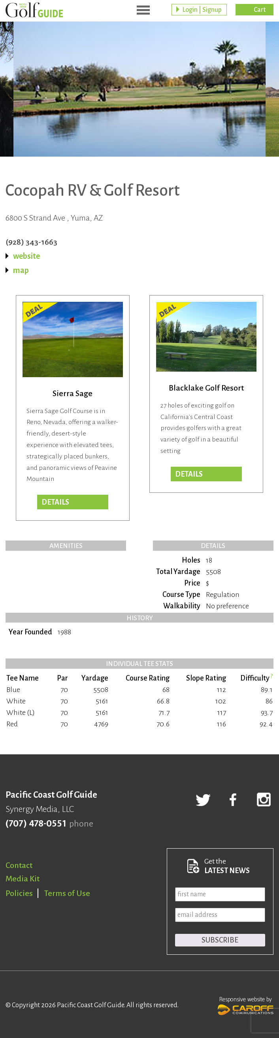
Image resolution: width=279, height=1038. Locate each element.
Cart (260, 9)
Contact (19, 865)
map (21, 270)
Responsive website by (245, 1005)
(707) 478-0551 (36, 824)
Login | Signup (202, 9)
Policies (19, 893)
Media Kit (23, 878)
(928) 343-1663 (31, 242)
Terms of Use (67, 893)
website (26, 256)
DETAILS (189, 474)
